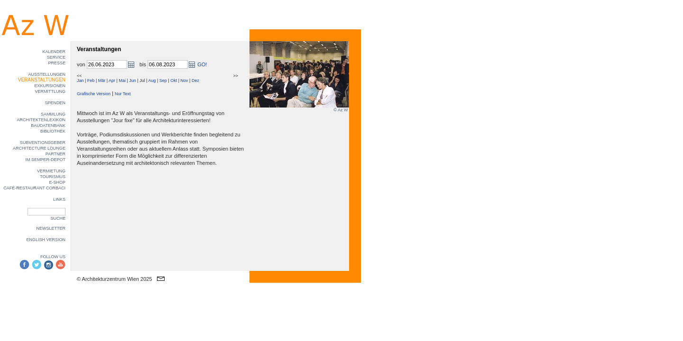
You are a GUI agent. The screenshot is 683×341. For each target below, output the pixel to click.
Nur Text (122, 93)
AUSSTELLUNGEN (46, 74)
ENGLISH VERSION (45, 239)
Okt (173, 80)
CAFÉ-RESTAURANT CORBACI (34, 188)
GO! (202, 64)
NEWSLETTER (50, 228)
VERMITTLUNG (50, 91)
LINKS (59, 199)
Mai (122, 80)
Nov (184, 80)
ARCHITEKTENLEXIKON (41, 119)
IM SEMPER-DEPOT (45, 159)
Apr (112, 80)
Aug (152, 80)
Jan (80, 80)
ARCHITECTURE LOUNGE (39, 148)
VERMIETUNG (51, 171)
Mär (102, 80)
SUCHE (57, 218)
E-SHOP (57, 182)
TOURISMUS (52, 176)
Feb (91, 80)
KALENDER (53, 51)
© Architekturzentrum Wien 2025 (114, 279)
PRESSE (56, 63)
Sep (163, 80)
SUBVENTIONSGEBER (42, 142)
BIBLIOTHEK (52, 131)
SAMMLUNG (53, 114)
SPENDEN (55, 102)
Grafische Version (94, 93)
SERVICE (56, 57)
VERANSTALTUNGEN (41, 79)
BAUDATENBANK (48, 125)
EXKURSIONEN (49, 85)
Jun (132, 80)
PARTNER (55, 154)
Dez (195, 80)
